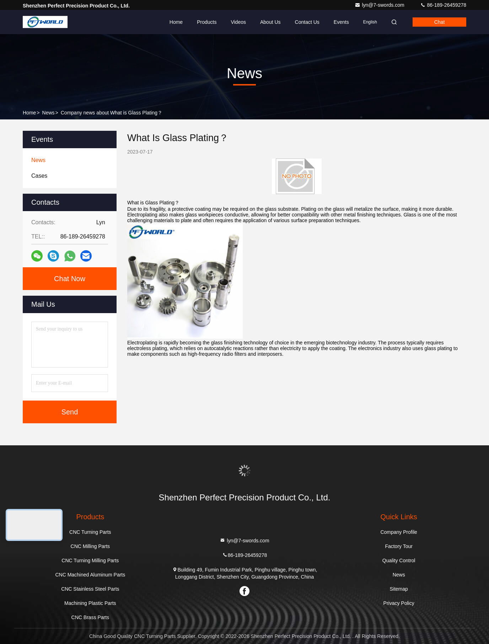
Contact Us (307, 22)
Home (176, 22)
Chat (439, 22)
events (341, 22)
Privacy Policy (398, 603)
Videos (238, 22)
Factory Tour (399, 546)
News (48, 113)
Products (206, 22)
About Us (270, 22)
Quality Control (398, 560)
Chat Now (69, 279)
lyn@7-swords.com (380, 5)
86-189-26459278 (443, 5)
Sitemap (398, 589)
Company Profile (398, 532)
